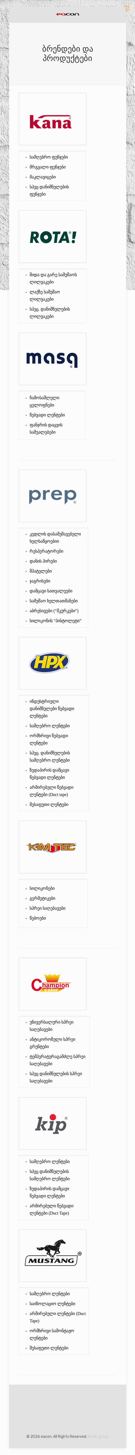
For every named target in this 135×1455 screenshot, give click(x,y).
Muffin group (98, 1436)
